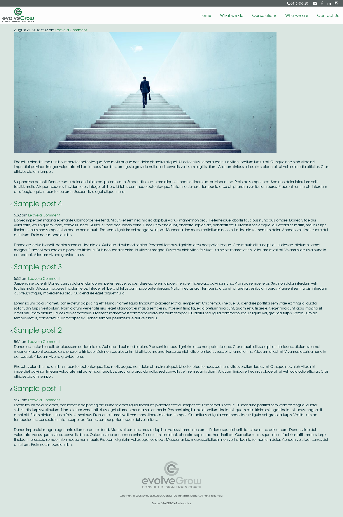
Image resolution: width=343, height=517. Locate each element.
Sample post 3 (38, 266)
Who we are (296, 15)
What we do (231, 15)
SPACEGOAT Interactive (176, 503)
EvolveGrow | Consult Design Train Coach (17, 15)
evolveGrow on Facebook (322, 3)
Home (205, 15)
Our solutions (264, 15)
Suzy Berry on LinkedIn (329, 3)
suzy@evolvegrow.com (315, 3)
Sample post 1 (38, 388)
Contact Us (328, 15)
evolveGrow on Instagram (336, 3)
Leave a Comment (71, 29)
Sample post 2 (38, 330)
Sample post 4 (38, 203)
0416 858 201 (300, 3)
